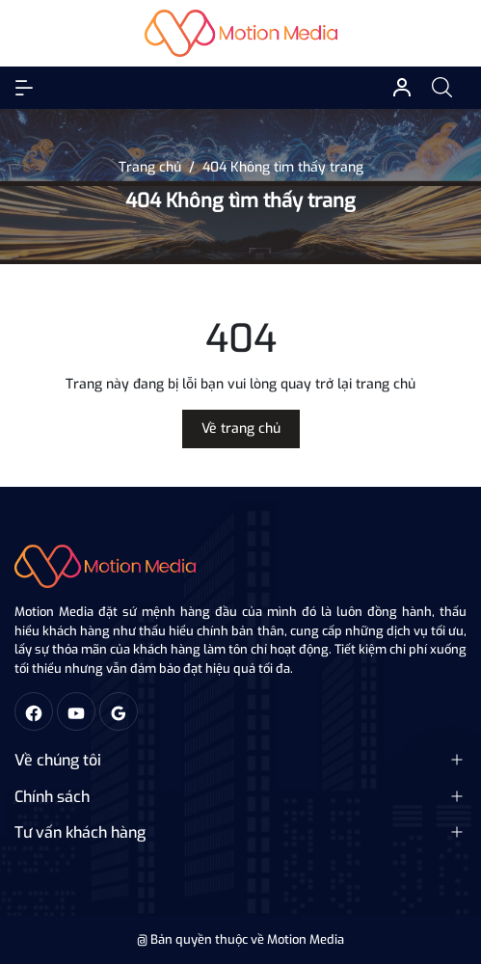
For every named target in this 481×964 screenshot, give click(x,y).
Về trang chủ (241, 428)
